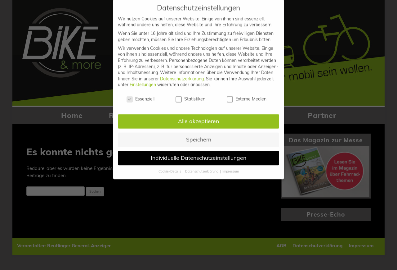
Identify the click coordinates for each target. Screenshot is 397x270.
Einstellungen (143, 79)
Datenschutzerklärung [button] (202, 166)
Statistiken (190, 94)
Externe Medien (246, 94)
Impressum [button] (230, 166)
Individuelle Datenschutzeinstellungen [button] (198, 152)
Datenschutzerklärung (182, 73)
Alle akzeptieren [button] (198, 115)
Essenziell (140, 94)
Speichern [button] (198, 133)
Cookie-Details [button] (170, 166)
